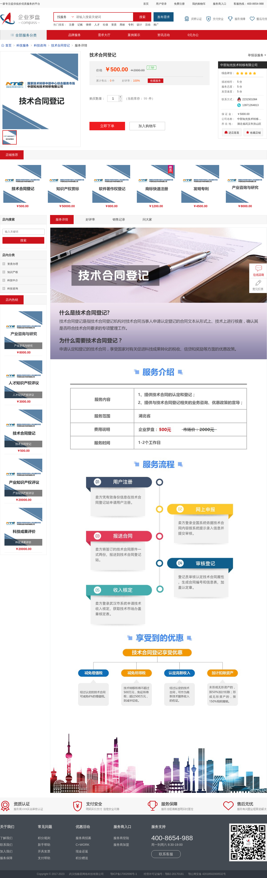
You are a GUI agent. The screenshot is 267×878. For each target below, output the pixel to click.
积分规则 (44, 838)
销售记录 (119, 219)
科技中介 (12, 280)
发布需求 (163, 17)
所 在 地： (228, 123)
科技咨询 (40, 45)
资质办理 (12, 263)
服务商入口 (219, 3)
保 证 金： (228, 114)
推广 (156, 24)
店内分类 (8, 255)
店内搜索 (8, 219)
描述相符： (228, 81)
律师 (88, 24)
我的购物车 (199, 3)
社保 (105, 24)
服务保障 (6, 858)
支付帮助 (44, 858)
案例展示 (134, 35)
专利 (131, 24)
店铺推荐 (12, 155)
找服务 (62, 17)
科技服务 (22, 45)
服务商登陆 (121, 838)
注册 (71, 24)
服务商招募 (83, 838)
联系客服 (166, 854)
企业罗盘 (20, 19)
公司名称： (228, 119)
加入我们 (6, 851)
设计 (139, 24)
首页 (146, 3)
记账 (80, 24)
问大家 (147, 219)
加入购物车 (147, 126)
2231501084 (249, 99)
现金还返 (82, 851)
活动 (147, 24)
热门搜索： (60, 24)
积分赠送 (82, 858)
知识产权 (12, 272)
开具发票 (44, 851)
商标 (122, 24)
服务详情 (62, 219)
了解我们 (6, 838)
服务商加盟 (121, 844)
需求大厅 (104, 35)
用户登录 (161, 3)
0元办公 (193, 35)
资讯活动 (163, 35)
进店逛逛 (231, 132)
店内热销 (12, 299)
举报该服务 (257, 55)
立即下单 (107, 126)
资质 (114, 24)
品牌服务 (74, 35)
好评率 (90, 219)
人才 (97, 24)
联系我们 (6, 844)
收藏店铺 (253, 132)
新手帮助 (44, 844)
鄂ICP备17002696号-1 (123, 874)
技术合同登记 (60, 45)
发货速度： (228, 91)
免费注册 (179, 3)
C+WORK (82, 844)
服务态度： (228, 86)
